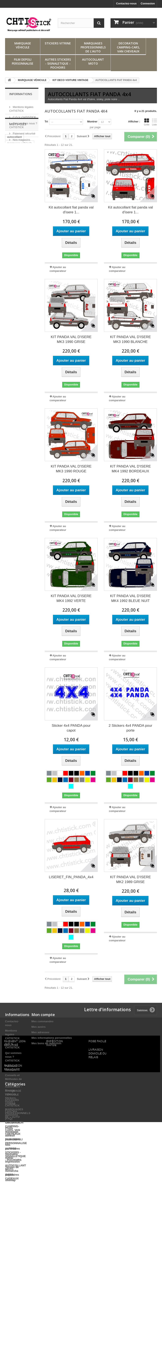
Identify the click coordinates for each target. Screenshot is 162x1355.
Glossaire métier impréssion (12, 1157)
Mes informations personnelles (51, 1037)
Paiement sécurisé (23, 131)
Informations (20, 94)
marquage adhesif (19, 214)
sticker (11, 179)
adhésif (26, 179)
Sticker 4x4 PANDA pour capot (71, 728)
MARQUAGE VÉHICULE (22, 45)
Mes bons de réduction (46, 1043)
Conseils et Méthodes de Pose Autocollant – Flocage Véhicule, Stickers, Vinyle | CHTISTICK (13, 1090)
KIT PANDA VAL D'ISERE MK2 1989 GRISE (130, 879)
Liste (154, 122)
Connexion (148, 3)
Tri (46, 121)
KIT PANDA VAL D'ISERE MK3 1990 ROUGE (71, 468)
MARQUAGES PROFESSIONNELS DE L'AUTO (93, 47)
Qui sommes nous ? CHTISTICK (13, 1056)
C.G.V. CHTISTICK (24, 115)
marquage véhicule (19, 173)
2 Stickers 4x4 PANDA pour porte (130, 728)
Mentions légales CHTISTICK (12, 1034)
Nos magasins (21, 138)
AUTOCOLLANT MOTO (93, 61)
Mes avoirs (38, 1026)
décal (10, 185)
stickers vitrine (17, 192)
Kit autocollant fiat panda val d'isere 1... (71, 209)
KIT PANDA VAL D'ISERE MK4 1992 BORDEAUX (130, 468)
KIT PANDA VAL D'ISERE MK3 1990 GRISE (71, 339)
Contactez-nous (126, 3)
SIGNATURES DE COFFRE (18, 222)
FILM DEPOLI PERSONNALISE (22, 61)
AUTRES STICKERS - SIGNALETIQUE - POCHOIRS (58, 63)
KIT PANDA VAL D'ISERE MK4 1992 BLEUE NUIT (130, 598)
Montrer (92, 121)
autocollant (14, 166)
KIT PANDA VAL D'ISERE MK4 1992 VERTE (71, 598)
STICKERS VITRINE (58, 43)
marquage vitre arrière (17, 206)
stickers (12, 198)
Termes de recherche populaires (12, 1170)
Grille (146, 122)
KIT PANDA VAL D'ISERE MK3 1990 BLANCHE (130, 339)
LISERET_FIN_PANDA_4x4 (71, 877)
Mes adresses (40, 1032)
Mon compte (43, 1014)
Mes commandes (42, 1021)
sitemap (10, 1180)
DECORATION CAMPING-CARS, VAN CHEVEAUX (128, 47)
